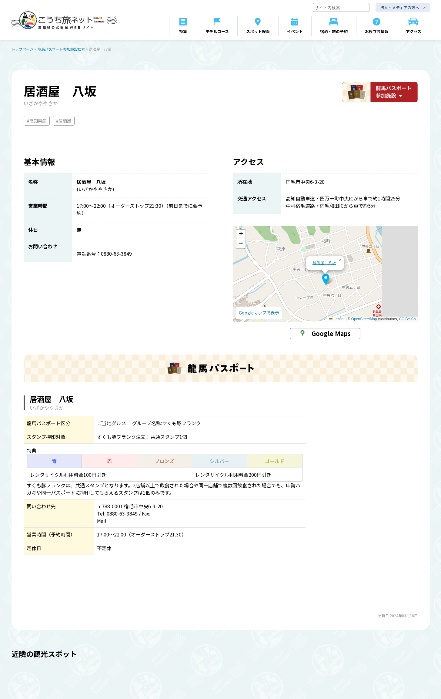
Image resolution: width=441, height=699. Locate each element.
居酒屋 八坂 (324, 263)
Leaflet (336, 320)
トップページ (22, 49)
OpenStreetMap (364, 320)
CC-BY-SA (407, 320)
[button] (325, 279)
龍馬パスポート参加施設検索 (61, 49)
